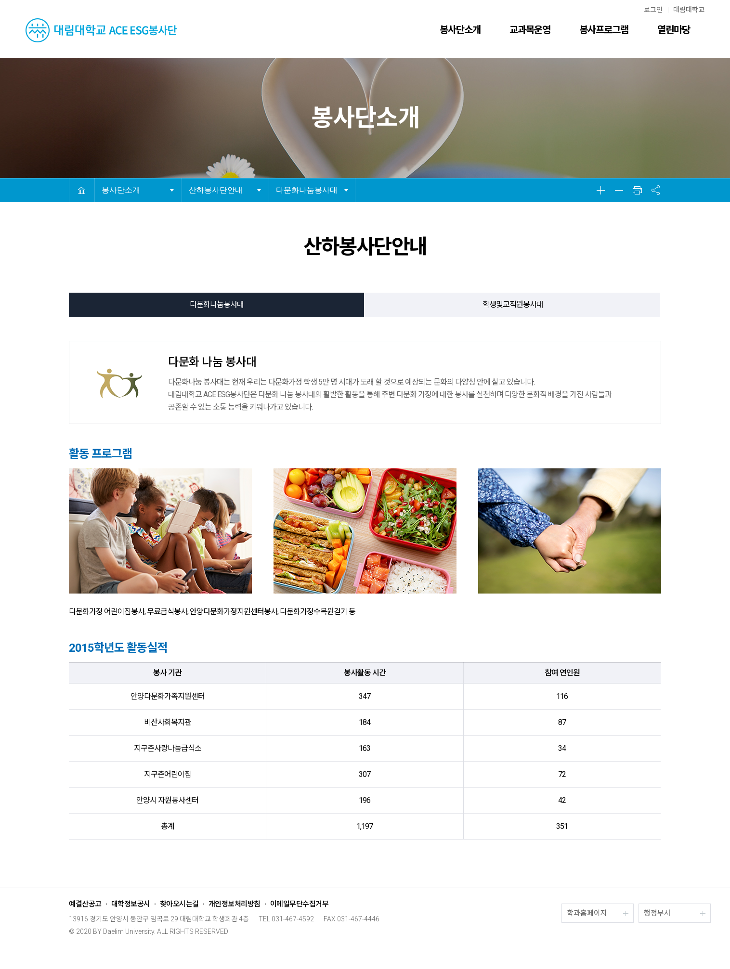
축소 (619, 190)
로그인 (653, 9)
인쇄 (637, 190)
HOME (81, 190)
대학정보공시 (130, 904)
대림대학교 (688, 9)
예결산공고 (85, 904)
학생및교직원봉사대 (512, 304)
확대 (600, 190)
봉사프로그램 (603, 30)
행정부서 (657, 913)
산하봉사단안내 (216, 190)
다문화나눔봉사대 (307, 190)
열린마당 (673, 30)
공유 (655, 190)
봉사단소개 (460, 30)
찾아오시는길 (179, 904)
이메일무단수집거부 (299, 904)
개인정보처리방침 (235, 904)
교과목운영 (529, 30)
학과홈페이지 (587, 913)
